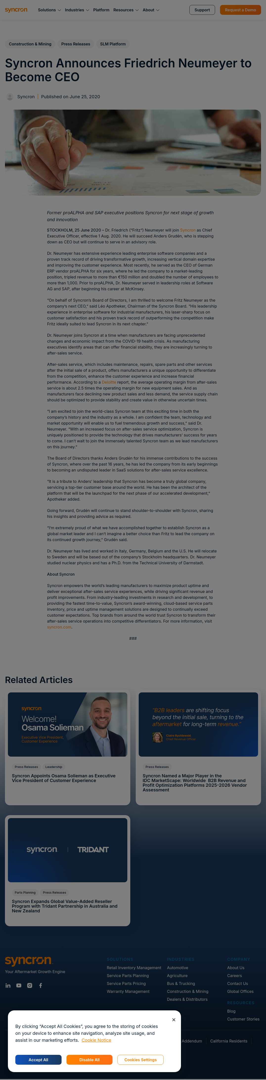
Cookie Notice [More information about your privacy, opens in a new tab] (96, 1040)
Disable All (89, 1059)
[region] (94, 1041)
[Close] (174, 1019)
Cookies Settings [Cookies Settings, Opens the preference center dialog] (140, 1059)
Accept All (38, 1059)
